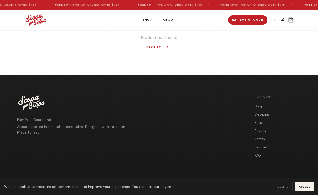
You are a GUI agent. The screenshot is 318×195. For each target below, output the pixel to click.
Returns (261, 122)
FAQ (258, 155)
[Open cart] (290, 20)
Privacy (261, 130)
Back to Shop (159, 47)
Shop (148, 20)
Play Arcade (247, 20)
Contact (262, 147)
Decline (282, 186)
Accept (304, 186)
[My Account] (282, 20)
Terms (260, 139)
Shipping (262, 114)
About (169, 20)
